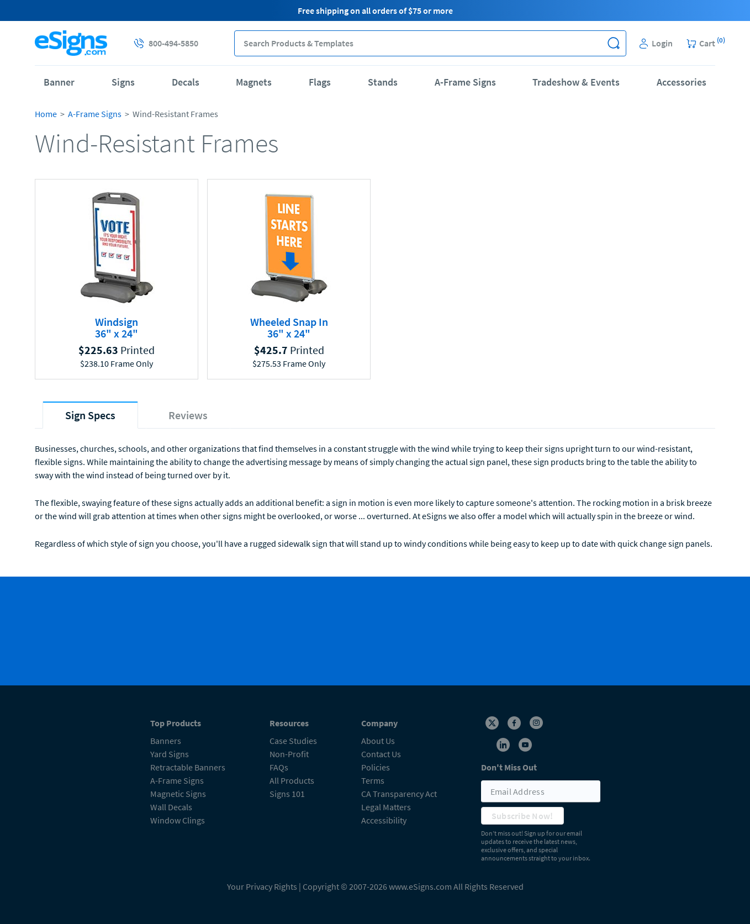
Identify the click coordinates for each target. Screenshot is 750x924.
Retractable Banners (187, 767)
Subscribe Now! (522, 815)
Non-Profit (289, 753)
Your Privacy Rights (262, 886)
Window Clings (177, 820)
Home (46, 113)
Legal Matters (386, 806)
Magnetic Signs (178, 793)
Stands (383, 82)
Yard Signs (169, 753)
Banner (59, 82)
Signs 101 (287, 793)
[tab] (90, 415)
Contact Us (381, 753)
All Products (292, 780)
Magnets (254, 82)
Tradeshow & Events (576, 82)
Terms (372, 780)
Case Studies (293, 740)
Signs (123, 82)
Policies (375, 767)
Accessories (681, 82)
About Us (378, 740)
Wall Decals (171, 806)
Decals (185, 82)
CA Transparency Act (399, 793)
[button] (613, 43)
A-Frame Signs (465, 82)
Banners (165, 740)
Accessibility (383, 820)
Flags (320, 82)
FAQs (279, 767)
